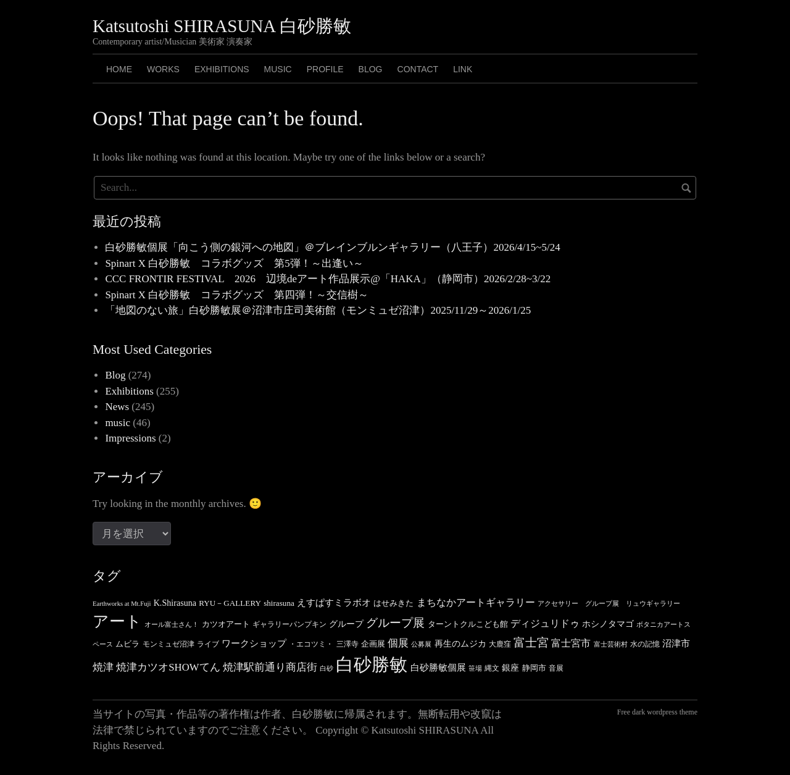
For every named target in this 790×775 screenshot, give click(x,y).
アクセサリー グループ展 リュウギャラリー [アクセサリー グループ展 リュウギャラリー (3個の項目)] (609, 603)
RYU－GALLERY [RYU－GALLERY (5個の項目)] (230, 603)
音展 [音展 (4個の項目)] (556, 668)
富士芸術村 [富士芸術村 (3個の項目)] (611, 644)
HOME (119, 69)
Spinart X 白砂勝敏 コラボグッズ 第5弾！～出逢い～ (234, 263)
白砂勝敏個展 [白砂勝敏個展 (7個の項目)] (438, 667)
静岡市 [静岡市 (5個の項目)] (534, 667)
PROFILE (325, 69)
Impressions (130, 438)
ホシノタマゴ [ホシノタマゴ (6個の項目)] (608, 624)
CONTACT (418, 69)
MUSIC (278, 69)
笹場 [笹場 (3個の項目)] (475, 668)
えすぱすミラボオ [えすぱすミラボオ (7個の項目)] (334, 603)
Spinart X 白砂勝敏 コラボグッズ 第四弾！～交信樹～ (236, 295)
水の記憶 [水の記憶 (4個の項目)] (645, 644)
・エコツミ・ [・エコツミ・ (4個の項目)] (311, 644)
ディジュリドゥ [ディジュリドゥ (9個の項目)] (545, 623)
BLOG (371, 69)
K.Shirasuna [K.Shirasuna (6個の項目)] (175, 603)
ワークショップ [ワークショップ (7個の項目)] (254, 643)
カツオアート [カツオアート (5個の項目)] (226, 624)
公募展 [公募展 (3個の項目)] (421, 644)
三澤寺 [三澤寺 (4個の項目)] (347, 644)
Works (163, 69)
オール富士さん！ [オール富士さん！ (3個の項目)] (171, 624)
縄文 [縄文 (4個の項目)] (491, 668)
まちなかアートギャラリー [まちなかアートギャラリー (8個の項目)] (476, 602)
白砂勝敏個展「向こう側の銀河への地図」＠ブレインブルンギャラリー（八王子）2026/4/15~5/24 (332, 247)
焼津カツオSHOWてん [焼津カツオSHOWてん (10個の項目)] (168, 667)
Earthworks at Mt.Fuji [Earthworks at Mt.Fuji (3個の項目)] (122, 603)
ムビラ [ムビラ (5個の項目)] (127, 643)
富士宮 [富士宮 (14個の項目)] (531, 642)
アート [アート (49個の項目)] (117, 621)
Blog (115, 375)
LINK (462, 69)
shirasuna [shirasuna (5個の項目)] (279, 603)
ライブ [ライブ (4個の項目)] (208, 644)
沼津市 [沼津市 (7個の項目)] (676, 643)
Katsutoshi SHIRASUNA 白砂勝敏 (222, 26)
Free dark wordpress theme (657, 712)
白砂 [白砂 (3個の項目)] (326, 668)
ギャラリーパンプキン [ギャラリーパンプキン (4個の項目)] (289, 624)
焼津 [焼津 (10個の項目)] (103, 667)
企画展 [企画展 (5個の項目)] (373, 643)
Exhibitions (221, 69)
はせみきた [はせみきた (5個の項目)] (393, 603)
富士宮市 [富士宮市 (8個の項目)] (571, 643)
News (117, 407)
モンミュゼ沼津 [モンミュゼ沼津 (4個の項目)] (168, 644)
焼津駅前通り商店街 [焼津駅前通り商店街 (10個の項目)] (270, 667)
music (117, 423)
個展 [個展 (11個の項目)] (398, 643)
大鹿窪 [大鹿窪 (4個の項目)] (500, 644)
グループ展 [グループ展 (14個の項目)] (395, 622)
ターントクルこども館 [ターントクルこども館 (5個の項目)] (468, 624)
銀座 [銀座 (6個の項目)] (510, 667)
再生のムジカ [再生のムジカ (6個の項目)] (460, 643)
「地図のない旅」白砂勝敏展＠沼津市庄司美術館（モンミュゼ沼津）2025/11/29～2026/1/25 (318, 310)
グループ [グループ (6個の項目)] (346, 624)
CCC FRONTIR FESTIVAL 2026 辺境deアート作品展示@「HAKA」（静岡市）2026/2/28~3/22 (328, 279)
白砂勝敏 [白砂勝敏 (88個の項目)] (371, 664)
